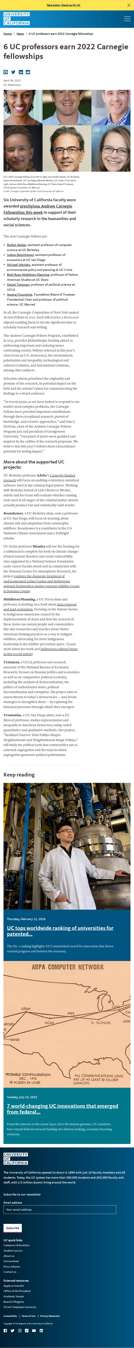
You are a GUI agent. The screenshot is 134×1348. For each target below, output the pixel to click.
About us (8, 1256)
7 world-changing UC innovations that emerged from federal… (62, 1109)
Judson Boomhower (20, 255)
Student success (13, 1250)
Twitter (12, 1330)
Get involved (11, 1261)
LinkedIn (41, 1330)
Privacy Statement (49, 1316)
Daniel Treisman (18, 285)
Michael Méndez (18, 265)
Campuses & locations (16, 1245)
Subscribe (12, 1228)
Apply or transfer (13, 1285)
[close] (129, 5)
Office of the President (17, 1291)
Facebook (5, 1330)
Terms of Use (28, 1316)
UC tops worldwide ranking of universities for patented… (60, 931)
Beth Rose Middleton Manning (28, 275)
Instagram (19, 1330)
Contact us (9, 1271)
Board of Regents (13, 1301)
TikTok (26, 1330)
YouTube (34, 1330)
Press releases (11, 1266)
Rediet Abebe (16, 245)
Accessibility (10, 1316)
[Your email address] (59, 1209)
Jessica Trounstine (19, 294)
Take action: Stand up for (63, 5)
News (20, 34)
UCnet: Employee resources (19, 1307)
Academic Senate (13, 1296)
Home (7, 34)
